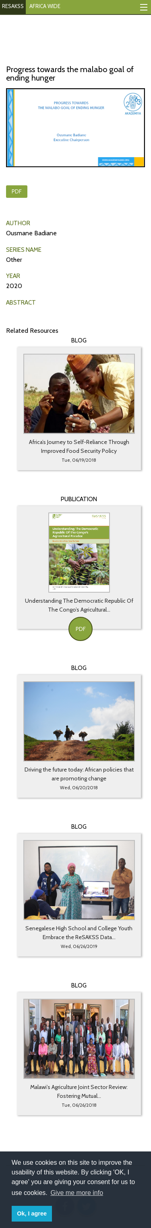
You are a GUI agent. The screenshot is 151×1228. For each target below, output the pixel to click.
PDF (17, 191)
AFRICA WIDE (44, 6)
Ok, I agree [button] (32, 1213)
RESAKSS (13, 6)
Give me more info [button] (76, 1192)
